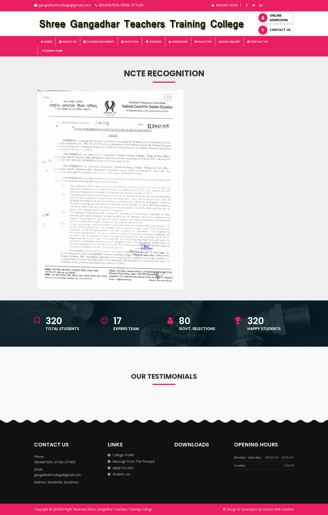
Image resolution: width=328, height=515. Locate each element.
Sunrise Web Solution (278, 509)
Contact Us (257, 41)
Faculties (129, 41)
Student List (119, 474)
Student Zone (51, 50)
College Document (99, 41)
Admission (178, 41)
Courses (154, 41)
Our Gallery (229, 41)
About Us (68, 41)
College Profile (121, 455)
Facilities (203, 41)
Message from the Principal (131, 461)
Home (46, 41)
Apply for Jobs (121, 468)
